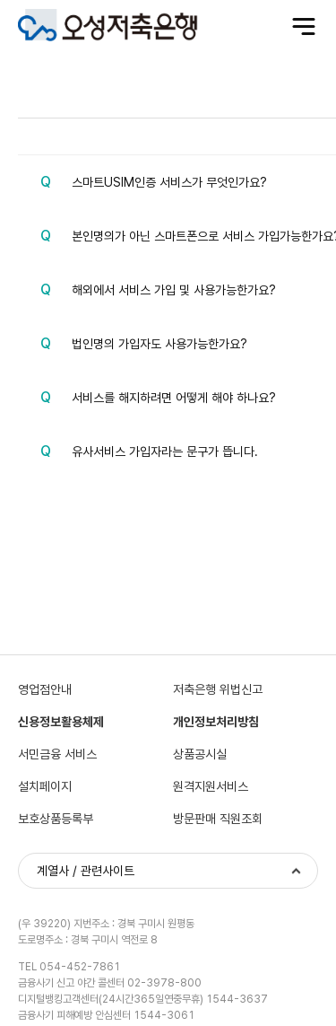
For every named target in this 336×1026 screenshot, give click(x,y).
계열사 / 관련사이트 (85, 871)
